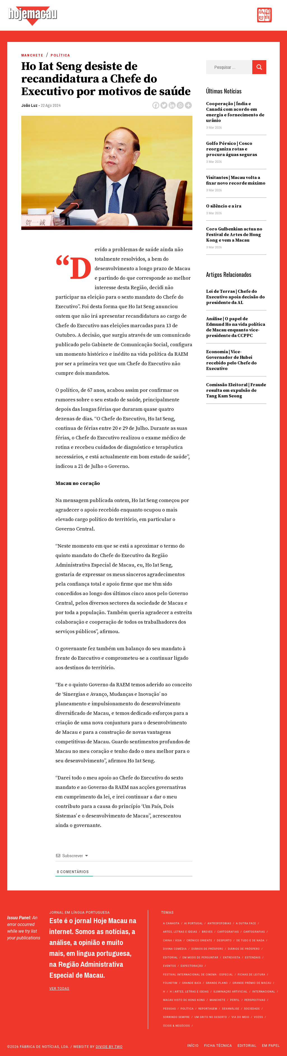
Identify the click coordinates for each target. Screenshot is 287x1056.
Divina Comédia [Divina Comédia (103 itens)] (175, 948)
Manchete (32, 55)
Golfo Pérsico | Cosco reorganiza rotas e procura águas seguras (231, 149)
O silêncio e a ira (223, 206)
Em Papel (271, 1046)
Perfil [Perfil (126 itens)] (235, 1000)
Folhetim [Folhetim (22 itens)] (170, 983)
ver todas (59, 989)
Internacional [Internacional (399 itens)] (263, 991)
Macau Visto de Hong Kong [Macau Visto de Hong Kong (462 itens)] (184, 1000)
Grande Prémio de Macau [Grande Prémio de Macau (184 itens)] (251, 983)
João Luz (29, 105)
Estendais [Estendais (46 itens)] (253, 957)
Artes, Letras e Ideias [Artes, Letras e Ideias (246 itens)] (180, 931)
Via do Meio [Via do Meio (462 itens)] (240, 1017)
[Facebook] (155, 105)
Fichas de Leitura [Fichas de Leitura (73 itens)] (251, 974)
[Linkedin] (172, 105)
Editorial (247, 1046)
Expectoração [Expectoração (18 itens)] (192, 966)
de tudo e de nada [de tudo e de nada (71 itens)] (250, 940)
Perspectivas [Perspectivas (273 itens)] (254, 1000)
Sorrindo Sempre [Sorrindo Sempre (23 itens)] (176, 1017)
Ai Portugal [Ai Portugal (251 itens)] (193, 923)
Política (60, 55)
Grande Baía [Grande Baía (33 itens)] (191, 983)
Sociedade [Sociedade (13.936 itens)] (252, 1008)
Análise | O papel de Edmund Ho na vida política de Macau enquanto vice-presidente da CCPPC (235, 327)
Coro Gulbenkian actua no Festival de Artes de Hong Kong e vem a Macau (234, 234)
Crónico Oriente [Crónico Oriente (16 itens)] (199, 940)
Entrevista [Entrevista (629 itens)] (231, 957)
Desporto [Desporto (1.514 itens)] (224, 940)
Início (193, 1046)
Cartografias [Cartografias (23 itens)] (254, 931)
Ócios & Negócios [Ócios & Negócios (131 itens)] (176, 1025)
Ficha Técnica (218, 1046)
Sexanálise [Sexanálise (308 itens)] (230, 1008)
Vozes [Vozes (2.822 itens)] (258, 1017)
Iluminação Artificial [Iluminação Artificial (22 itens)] (230, 991)
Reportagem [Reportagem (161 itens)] (207, 1008)
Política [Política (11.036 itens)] (187, 1008)
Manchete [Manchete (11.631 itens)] (217, 1000)
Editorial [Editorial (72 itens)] (170, 957)
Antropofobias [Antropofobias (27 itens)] (219, 923)
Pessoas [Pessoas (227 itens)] (169, 1008)
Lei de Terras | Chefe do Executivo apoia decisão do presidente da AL (235, 297)
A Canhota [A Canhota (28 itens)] (171, 923)
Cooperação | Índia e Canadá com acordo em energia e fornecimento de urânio (235, 112)
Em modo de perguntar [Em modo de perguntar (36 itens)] (200, 957)
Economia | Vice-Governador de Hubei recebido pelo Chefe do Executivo (231, 360)
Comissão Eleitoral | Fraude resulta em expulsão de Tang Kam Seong (236, 390)
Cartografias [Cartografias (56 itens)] (228, 931)
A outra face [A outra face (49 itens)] (246, 923)
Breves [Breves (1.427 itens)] (207, 931)
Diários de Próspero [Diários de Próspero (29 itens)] (244, 948)
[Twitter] (163, 105)
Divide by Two (109, 1047)
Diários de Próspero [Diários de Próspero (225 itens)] (207, 948)
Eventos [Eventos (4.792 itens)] (169, 966)
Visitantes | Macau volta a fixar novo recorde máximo (235, 180)
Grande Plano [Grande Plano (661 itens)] (217, 983)
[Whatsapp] (180, 105)
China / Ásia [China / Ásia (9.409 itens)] (172, 940)
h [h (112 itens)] (164, 991)
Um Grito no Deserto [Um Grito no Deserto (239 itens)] (211, 1017)
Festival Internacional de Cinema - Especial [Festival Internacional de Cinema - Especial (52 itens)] (198, 974)
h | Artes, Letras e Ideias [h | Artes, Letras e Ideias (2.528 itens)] (189, 991)
